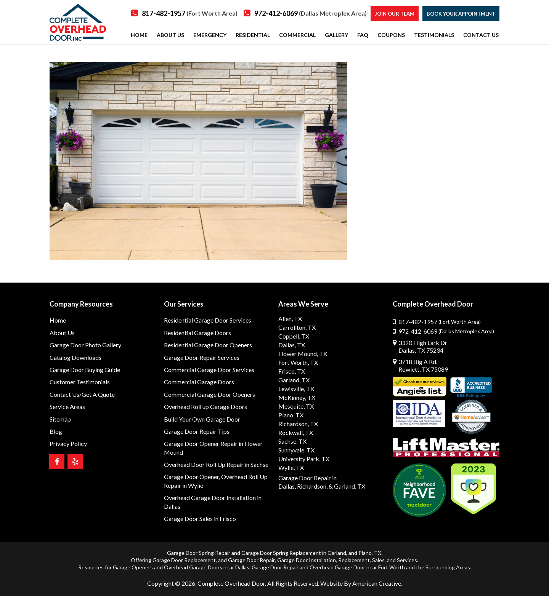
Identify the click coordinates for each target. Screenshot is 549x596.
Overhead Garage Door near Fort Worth (357, 567)
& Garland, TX (347, 486)
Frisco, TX (291, 371)
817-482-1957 (190, 13)
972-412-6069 (310, 13)
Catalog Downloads (75, 357)
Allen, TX (290, 318)
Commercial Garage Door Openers (209, 394)
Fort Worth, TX (298, 362)
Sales (378, 560)
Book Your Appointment (461, 14)
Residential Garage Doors (197, 332)
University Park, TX (303, 458)
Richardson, (312, 486)
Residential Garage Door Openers (208, 344)
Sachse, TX (292, 441)
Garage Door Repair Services (201, 357)
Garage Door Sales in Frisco (200, 518)
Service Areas (67, 406)
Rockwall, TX (295, 432)
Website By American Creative (360, 583)
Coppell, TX (293, 336)
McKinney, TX (296, 397)
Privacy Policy (68, 443)
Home (58, 320)
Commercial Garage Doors (199, 381)
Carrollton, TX (297, 327)
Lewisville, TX (296, 388)
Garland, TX (294, 379)
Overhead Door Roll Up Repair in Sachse (216, 464)
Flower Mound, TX (302, 353)
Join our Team (394, 14)
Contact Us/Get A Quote (82, 394)
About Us (62, 332)
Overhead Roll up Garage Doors (205, 406)
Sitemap (60, 419)
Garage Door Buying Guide (85, 369)
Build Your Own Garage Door (202, 419)
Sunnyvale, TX (296, 450)
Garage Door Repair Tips (197, 431)
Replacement (354, 560)
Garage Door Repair (251, 560)
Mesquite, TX (296, 406)
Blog (56, 431)
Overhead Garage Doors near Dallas (206, 567)
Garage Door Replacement (184, 560)
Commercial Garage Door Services (209, 369)
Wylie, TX (291, 467)
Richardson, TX (298, 423)
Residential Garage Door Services (207, 320)
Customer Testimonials (80, 381)
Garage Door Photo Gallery (85, 344)
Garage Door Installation (306, 560)
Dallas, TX (291, 344)
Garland (336, 553)
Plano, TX (290, 415)
